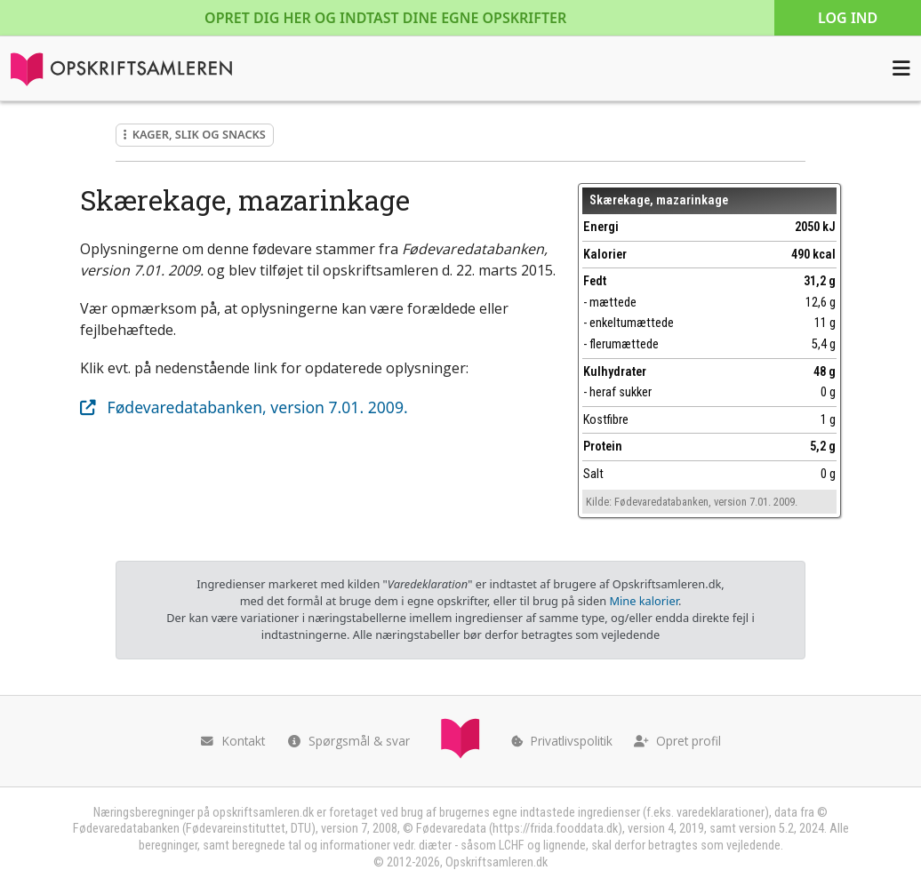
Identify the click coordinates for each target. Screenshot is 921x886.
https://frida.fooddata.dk (555, 828)
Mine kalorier (643, 601)
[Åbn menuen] (901, 68)
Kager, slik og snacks (195, 134)
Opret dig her (385, 17)
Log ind (847, 18)
